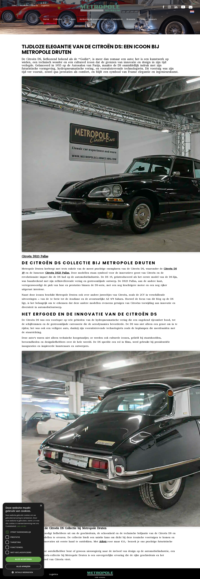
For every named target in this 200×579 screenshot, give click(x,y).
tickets (102, 541)
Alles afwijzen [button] (23, 566)
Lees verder (21, 526)
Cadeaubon (116, 19)
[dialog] (23, 539)
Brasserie (131, 19)
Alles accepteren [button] (23, 559)
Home (46, 19)
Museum (24, 5)
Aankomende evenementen (93, 19)
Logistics (45, 5)
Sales (14, 5)
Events (35, 5)
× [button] (41, 506)
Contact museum (148, 19)
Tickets (72, 19)
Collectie (58, 19)
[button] (23, 572)
